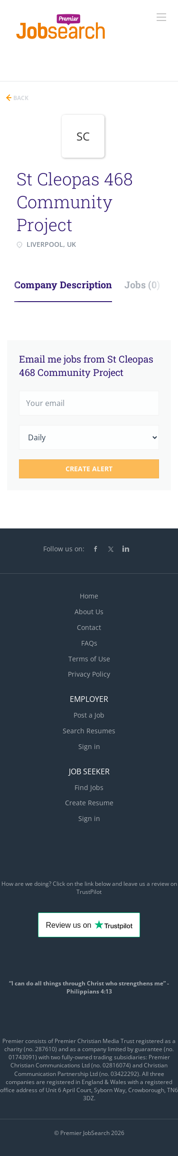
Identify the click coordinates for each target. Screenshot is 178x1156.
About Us (89, 611)
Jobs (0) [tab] (142, 284)
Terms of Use (89, 658)
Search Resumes (89, 730)
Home (89, 595)
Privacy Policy (89, 674)
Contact (89, 627)
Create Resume (89, 802)
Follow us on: (63, 548)
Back (20, 98)
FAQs (89, 643)
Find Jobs (89, 787)
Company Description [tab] (63, 284)
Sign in (89, 746)
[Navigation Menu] (161, 17)
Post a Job (89, 715)
